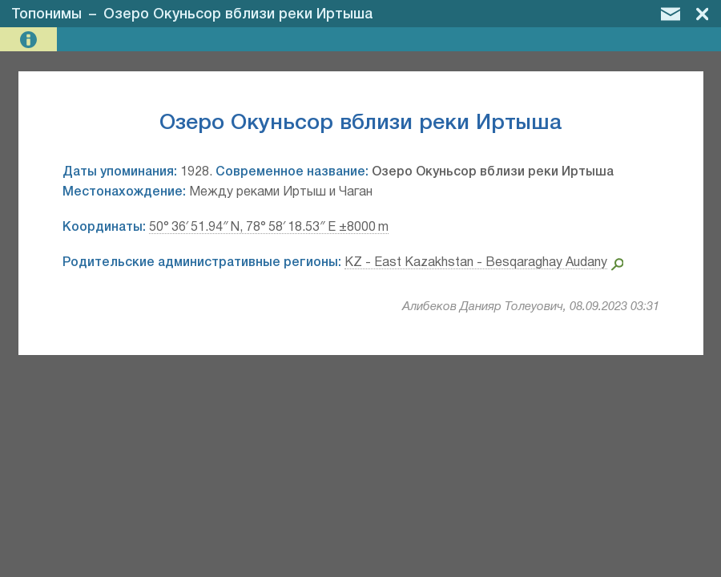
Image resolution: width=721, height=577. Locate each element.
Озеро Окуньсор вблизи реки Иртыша (238, 14)
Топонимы (46, 14)
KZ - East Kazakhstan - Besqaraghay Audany (475, 262)
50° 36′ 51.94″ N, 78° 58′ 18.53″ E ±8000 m (269, 227)
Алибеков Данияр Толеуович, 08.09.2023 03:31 (530, 307)
